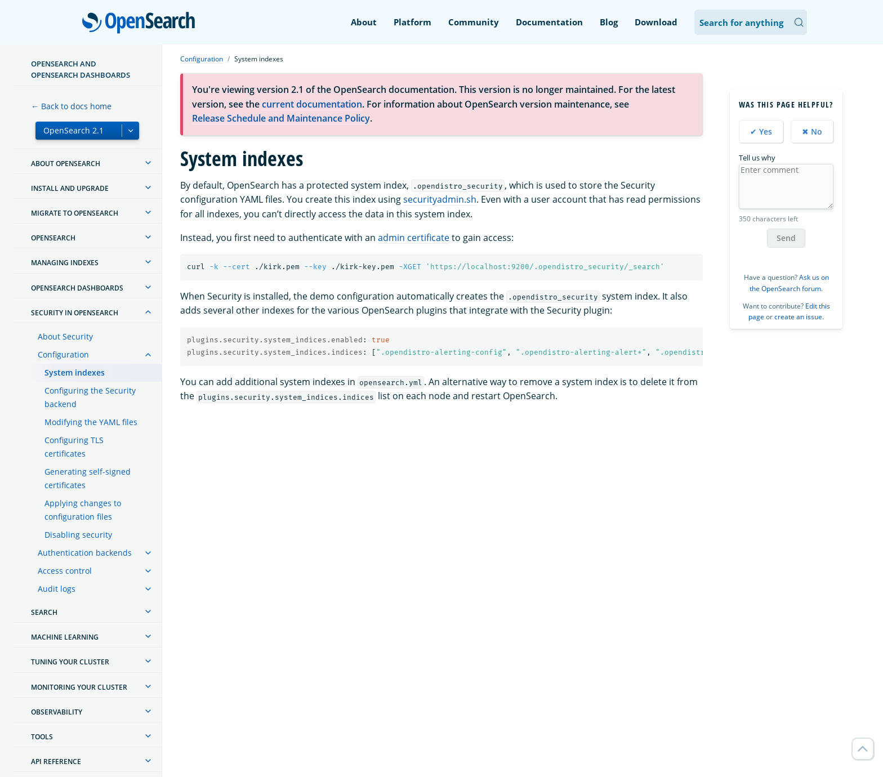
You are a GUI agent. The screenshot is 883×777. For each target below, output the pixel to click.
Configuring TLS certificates (74, 447)
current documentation (312, 104)
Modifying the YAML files (90, 422)
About (364, 22)
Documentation (549, 22)
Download (656, 22)
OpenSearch (141, 23)
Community (473, 22)
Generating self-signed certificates (87, 478)
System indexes (74, 372)
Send (786, 238)
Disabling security (78, 534)
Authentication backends (85, 552)
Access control (65, 570)
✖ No (812, 131)
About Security (65, 336)
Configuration (63, 354)
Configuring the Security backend (90, 397)
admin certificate (413, 237)
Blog (609, 22)
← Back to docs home (71, 106)
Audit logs (56, 588)
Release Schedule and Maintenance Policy (281, 118)
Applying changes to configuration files (82, 510)
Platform (412, 22)
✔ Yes (761, 131)
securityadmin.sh (439, 199)
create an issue (798, 316)
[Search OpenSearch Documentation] (750, 22)
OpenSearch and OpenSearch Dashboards (80, 69)
